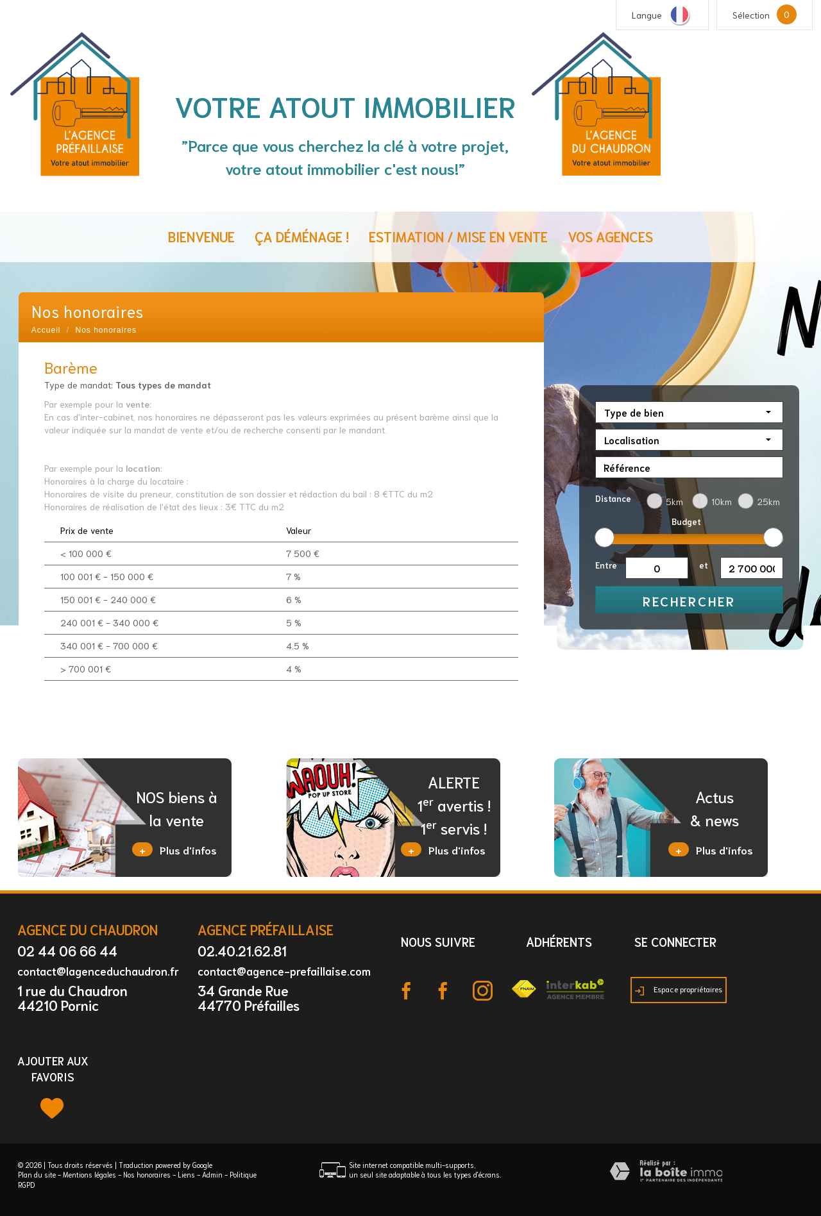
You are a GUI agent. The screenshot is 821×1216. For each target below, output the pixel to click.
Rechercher (689, 600)
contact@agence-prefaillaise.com (284, 970)
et (703, 565)
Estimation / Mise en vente (458, 236)
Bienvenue (201, 236)
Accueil (46, 330)
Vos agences (610, 236)
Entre (606, 565)
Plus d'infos (174, 849)
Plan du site (37, 1174)
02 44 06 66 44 (67, 950)
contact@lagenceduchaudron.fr (98, 970)
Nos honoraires (147, 1174)
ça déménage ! (302, 236)
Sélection (751, 15)
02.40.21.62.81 (242, 950)
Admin (212, 1174)
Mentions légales (89, 1174)
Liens (186, 1174)
